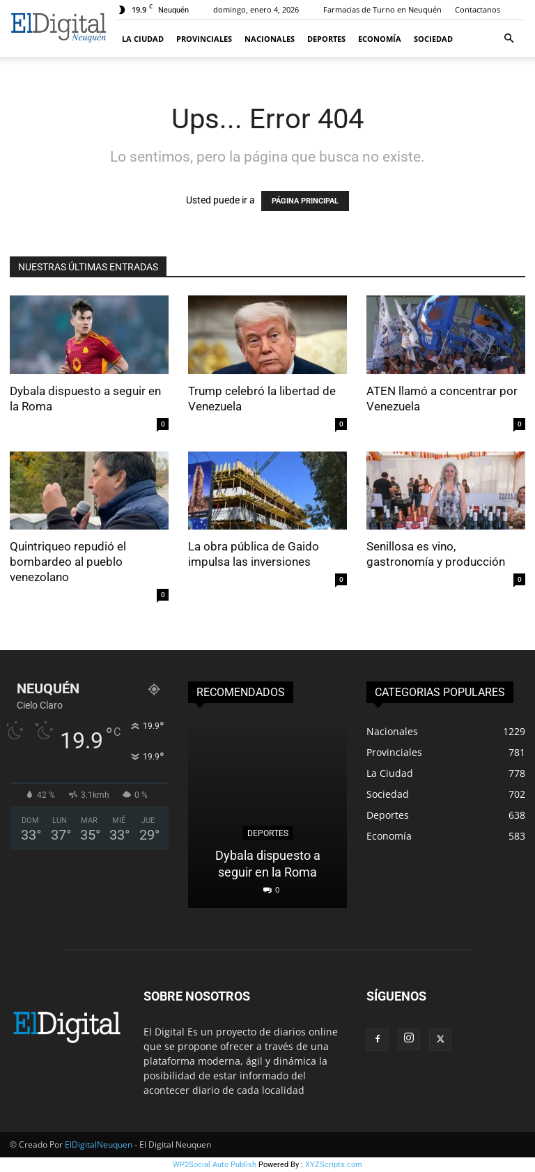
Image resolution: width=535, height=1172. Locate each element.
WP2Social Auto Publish (214, 1164)
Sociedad (433, 38)
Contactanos (477, 9)
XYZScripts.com (333, 1164)
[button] (508, 38)
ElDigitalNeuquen (98, 1144)
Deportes (326, 38)
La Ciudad (143, 38)
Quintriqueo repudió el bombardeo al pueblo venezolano (68, 561)
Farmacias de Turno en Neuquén (382, 9)
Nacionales (270, 38)
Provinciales (204, 38)
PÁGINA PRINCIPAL (305, 201)
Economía (379, 38)
